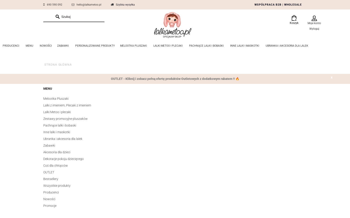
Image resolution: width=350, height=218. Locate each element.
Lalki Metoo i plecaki (57, 112)
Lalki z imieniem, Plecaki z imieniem (67, 105)
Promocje (49, 206)
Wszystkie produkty (57, 185)
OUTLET (48, 172)
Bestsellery (50, 179)
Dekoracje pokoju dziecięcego (63, 159)
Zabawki (49, 145)
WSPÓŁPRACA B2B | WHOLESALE (278, 4)
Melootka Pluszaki (56, 98)
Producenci (51, 192)
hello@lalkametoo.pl (89, 4)
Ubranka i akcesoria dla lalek (62, 139)
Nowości (49, 199)
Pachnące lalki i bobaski (59, 125)
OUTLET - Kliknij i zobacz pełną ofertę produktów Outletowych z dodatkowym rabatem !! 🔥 (175, 79)
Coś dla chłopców (55, 165)
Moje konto (314, 23)
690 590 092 (54, 4)
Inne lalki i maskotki (56, 132)
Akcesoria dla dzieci (56, 152)
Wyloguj (314, 28)
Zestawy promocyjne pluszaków (65, 118)
